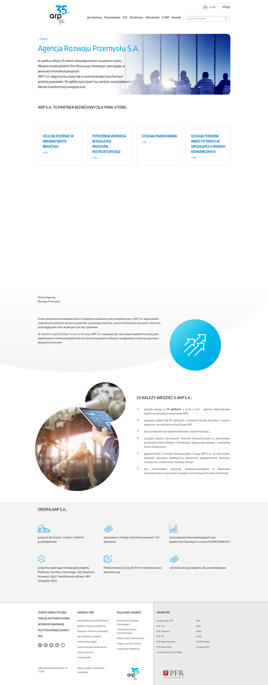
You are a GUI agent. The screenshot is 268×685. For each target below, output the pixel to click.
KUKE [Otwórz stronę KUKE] (199, 636)
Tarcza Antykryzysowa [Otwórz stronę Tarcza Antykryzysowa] (54, 618)
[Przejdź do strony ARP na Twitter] (52, 645)
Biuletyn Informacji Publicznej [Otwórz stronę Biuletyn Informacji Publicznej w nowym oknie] (91, 626)
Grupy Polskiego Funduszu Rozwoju (70, 334)
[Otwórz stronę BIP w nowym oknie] (226, 7)
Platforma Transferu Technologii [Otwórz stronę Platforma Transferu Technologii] (92, 631)
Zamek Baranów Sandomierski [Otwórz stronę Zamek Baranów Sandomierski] (92, 647)
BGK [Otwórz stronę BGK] (198, 620)
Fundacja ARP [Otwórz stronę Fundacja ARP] (84, 657)
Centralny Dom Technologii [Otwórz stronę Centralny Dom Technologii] (169, 652)
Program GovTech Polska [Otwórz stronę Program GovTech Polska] (129, 643)
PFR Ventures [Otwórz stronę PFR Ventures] (163, 631)
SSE (125, 19)
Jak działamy (94, 19)
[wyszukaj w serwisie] (208, 19)
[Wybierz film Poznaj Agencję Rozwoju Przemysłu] (52, 293)
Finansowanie (112, 19)
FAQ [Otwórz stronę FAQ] (40, 636)
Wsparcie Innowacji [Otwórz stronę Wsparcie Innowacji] (51, 624)
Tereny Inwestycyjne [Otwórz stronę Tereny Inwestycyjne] (52, 612)
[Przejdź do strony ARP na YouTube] (63, 645)
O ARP (165, 19)
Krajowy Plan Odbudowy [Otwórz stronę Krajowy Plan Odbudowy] (128, 649)
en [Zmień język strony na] (205, 7)
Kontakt (176, 17)
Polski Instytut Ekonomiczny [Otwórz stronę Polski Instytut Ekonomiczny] (130, 638)
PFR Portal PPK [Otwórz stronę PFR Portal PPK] (164, 647)
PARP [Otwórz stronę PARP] (199, 631)
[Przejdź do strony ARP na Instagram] (46, 645)
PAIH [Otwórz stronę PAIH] (198, 626)
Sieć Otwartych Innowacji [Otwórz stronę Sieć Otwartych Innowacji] (89, 636)
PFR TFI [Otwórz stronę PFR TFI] (160, 636)
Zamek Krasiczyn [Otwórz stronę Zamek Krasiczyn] (85, 652)
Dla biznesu (136, 19)
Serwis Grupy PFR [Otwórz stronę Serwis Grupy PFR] (164, 620)
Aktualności (152, 17)
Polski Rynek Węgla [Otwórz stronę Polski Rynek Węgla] (87, 641)
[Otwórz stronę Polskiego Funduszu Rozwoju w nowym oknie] (173, 674)
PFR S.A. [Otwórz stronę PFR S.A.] (160, 626)
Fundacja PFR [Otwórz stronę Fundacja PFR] (203, 647)
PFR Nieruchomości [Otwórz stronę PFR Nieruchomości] (166, 641)
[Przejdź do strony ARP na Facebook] (41, 645)
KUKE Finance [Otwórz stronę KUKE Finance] (203, 641)
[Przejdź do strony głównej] (59, 15)
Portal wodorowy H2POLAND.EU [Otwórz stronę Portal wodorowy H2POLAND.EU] (93, 620)
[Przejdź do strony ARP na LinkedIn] (58, 645)
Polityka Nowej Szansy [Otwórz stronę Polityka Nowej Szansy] (53, 630)
